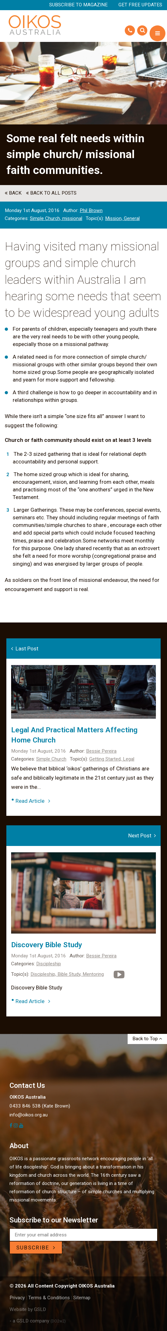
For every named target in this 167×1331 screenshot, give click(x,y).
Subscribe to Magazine (78, 5)
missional (72, 218)
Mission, (114, 218)
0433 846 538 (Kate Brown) (40, 1106)
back (13, 193)
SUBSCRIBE (36, 1247)
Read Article (33, 801)
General (132, 218)
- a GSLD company (38, 1321)
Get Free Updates (140, 5)
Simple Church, (46, 218)
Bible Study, (70, 974)
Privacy (17, 1298)
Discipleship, (43, 974)
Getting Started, (106, 759)
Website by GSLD (28, 1309)
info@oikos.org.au (29, 1115)
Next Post (142, 835)
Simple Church (51, 759)
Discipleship (48, 964)
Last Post (24, 648)
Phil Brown (91, 210)
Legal (128, 759)
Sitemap (81, 1298)
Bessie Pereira (101, 751)
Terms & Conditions (49, 1298)
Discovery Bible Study (46, 945)
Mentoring (93, 974)
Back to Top (147, 1039)
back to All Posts (51, 193)
